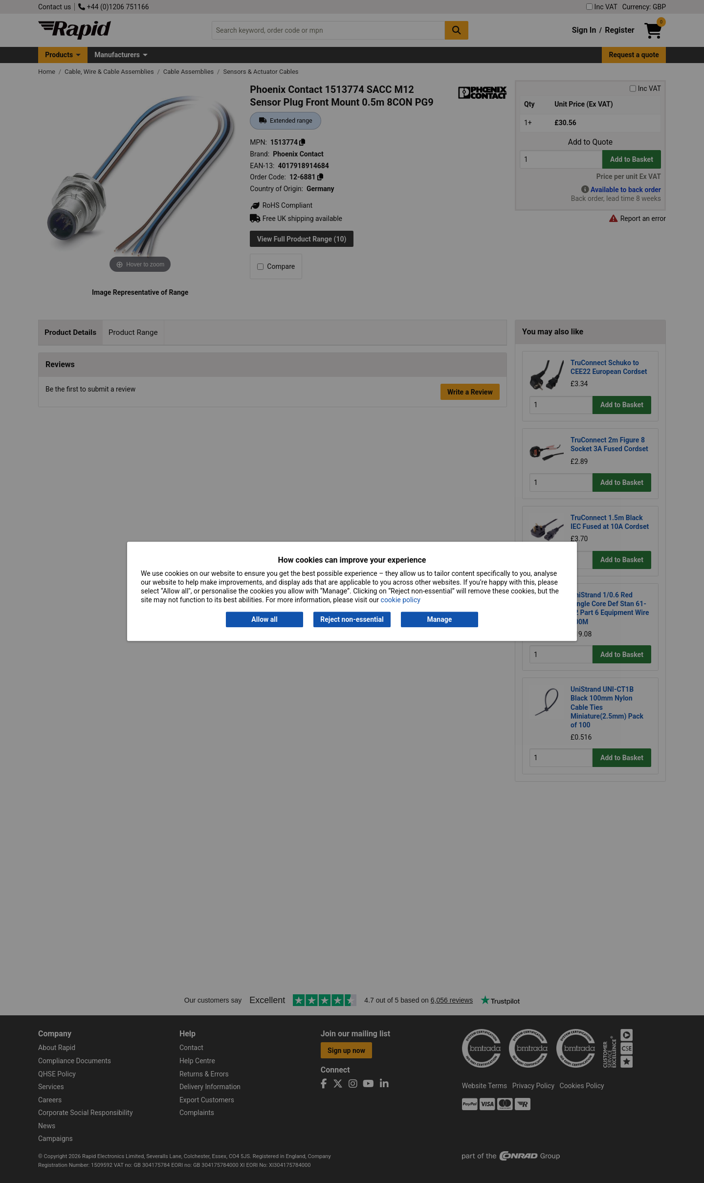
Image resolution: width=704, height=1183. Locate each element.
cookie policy (400, 600)
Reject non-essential (351, 619)
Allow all (264, 619)
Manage (439, 619)
